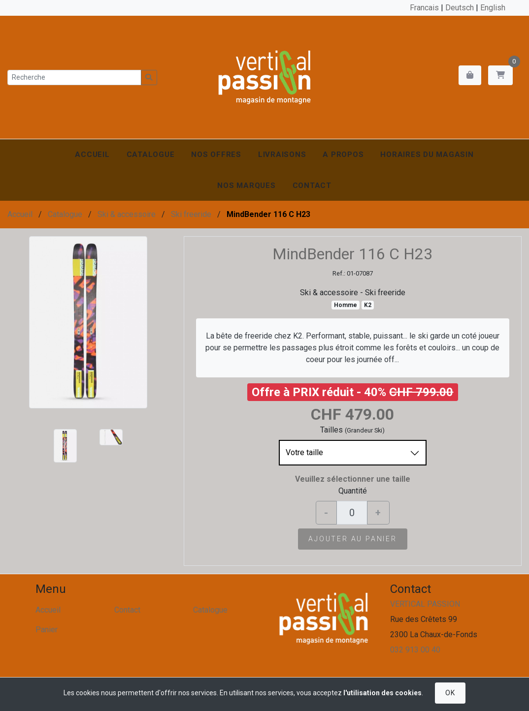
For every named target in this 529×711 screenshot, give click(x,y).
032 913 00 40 (415, 649)
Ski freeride (191, 214)
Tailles (331, 429)
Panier (46, 629)
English (492, 7)
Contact (312, 185)
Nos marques (246, 185)
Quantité (352, 490)
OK (450, 693)
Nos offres (216, 154)
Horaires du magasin (426, 154)
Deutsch (459, 7)
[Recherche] (74, 77)
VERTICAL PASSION (425, 604)
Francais (424, 7)
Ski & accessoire (127, 214)
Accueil (92, 154)
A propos (343, 154)
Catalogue (151, 154)
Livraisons (282, 154)
